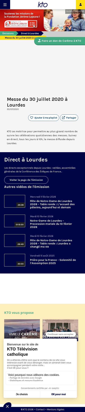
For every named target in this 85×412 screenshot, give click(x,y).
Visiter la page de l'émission (26, 179)
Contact (40, 409)
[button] (69, 117)
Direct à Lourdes (30, 33)
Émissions (8, 33)
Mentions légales (55, 409)
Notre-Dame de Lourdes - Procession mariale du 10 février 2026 (51, 224)
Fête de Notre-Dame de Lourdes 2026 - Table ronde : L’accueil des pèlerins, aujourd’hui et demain (52, 204)
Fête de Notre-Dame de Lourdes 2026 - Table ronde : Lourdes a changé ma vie (51, 243)
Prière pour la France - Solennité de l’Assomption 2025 (53, 261)
